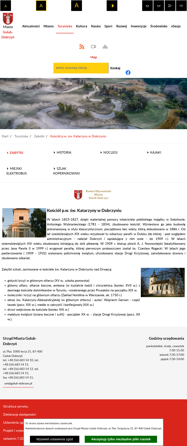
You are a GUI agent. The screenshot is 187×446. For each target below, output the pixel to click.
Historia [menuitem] (62, 152)
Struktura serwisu (15, 406)
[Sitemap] (105, 46)
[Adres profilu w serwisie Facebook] (128, 72)
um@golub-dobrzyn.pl (18, 383)
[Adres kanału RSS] (82, 46)
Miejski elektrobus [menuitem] (16, 171)
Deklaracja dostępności (19, 414)
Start (5, 136)
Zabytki (39, 136)
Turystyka (21, 136)
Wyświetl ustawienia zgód (54, 439)
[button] (24, 222)
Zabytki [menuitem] (14, 152)
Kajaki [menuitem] (154, 152)
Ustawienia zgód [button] (14, 422)
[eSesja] (93, 46)
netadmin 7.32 (13, 438)
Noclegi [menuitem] (108, 152)
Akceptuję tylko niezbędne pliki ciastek (121, 439)
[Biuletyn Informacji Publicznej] (93, 57)
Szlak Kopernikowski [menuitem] (66, 171)
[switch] (147, 5)
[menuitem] (31, 26)
